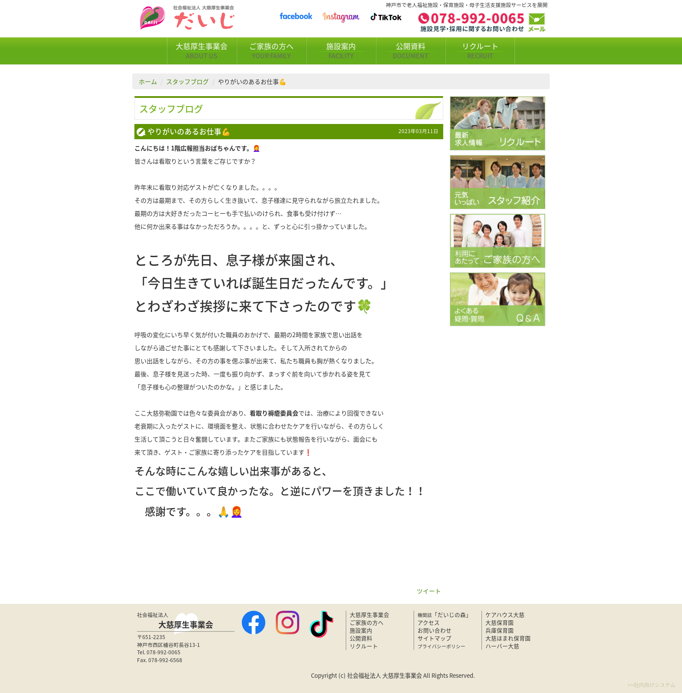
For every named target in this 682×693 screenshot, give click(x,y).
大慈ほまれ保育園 (508, 638)
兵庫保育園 (499, 630)
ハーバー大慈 (502, 646)
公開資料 (410, 51)
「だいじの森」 (444, 614)
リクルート (480, 51)
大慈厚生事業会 (201, 51)
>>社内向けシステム (651, 685)
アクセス (429, 622)
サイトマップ (434, 638)
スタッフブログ (187, 81)
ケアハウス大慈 (505, 614)
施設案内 (341, 51)
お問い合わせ (434, 630)
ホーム (148, 81)
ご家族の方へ (271, 51)
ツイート (429, 590)
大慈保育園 (499, 622)
